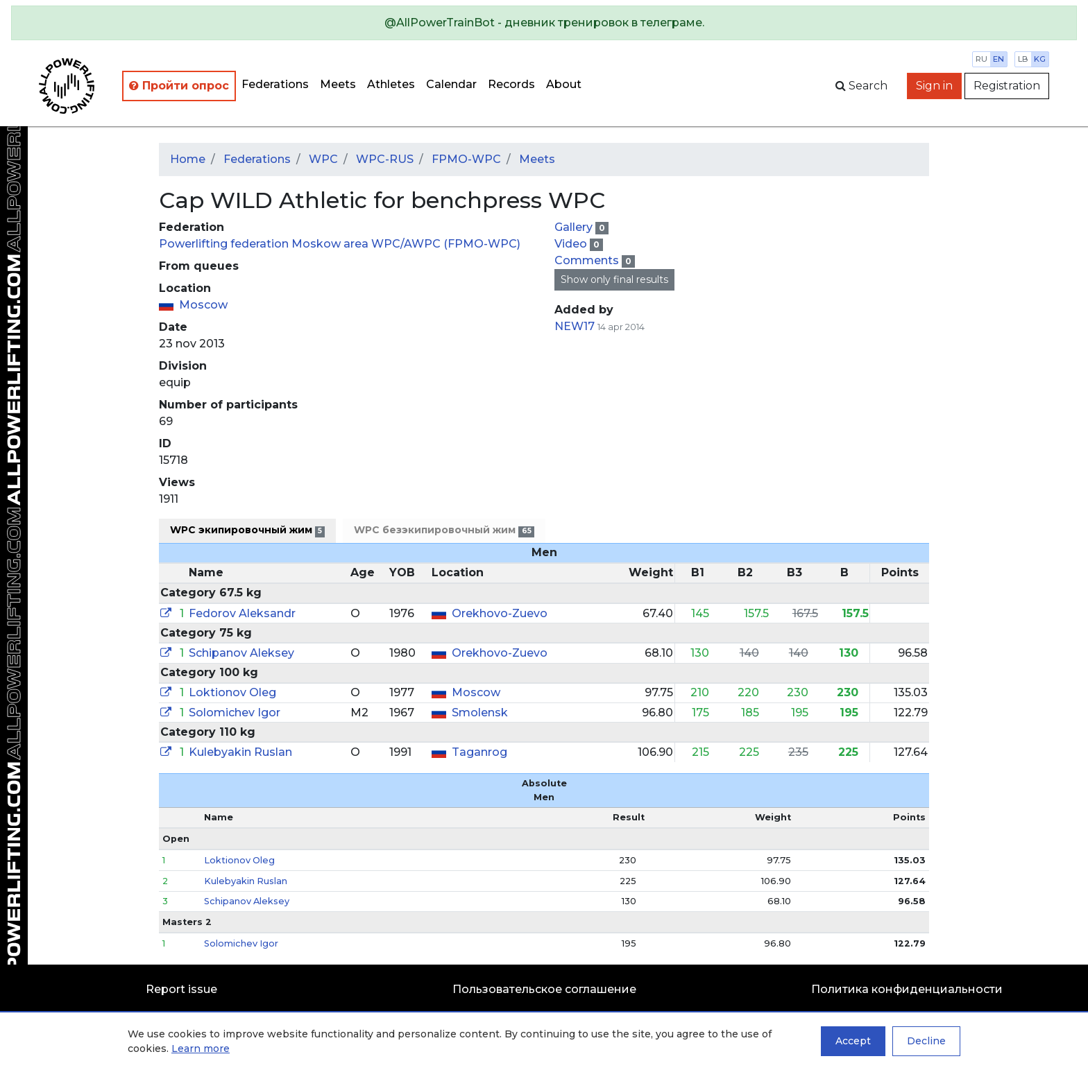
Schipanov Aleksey (241, 652)
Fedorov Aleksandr (242, 613)
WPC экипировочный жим (247, 530)
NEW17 (574, 326)
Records (511, 84)
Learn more (200, 1048)
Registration (1007, 85)
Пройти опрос (179, 85)
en (998, 59)
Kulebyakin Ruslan (240, 752)
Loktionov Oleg (232, 692)
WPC (323, 159)
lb (1023, 59)
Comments (588, 260)
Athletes (391, 84)
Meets (338, 84)
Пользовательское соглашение (544, 989)
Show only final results (614, 279)
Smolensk (480, 712)
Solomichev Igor (234, 712)
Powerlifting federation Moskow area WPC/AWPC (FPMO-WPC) (339, 243)
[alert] (544, 23)
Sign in (934, 85)
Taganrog (479, 752)
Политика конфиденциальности (907, 989)
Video (572, 243)
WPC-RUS (385, 159)
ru (981, 59)
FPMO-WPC (466, 159)
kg (1040, 59)
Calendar (451, 84)
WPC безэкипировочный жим (444, 530)
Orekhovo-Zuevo (499, 613)
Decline (926, 1041)
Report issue (181, 989)
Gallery (574, 227)
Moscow (203, 304)
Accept (853, 1041)
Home (187, 159)
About (563, 84)
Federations (275, 84)
